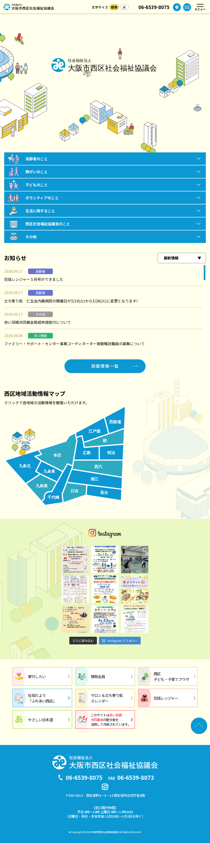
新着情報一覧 (105, 366)
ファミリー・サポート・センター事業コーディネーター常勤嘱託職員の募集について (74, 343)
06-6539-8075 (153, 7)
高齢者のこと (36, 158)
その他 (31, 236)
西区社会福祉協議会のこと (47, 223)
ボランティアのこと (42, 197)
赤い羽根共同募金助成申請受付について (37, 322)
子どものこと (36, 184)
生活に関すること (40, 210)
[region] (105, 306)
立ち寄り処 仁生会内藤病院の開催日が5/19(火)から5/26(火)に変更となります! (71, 301)
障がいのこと (36, 171)
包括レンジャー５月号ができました (33, 279)
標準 (114, 7)
